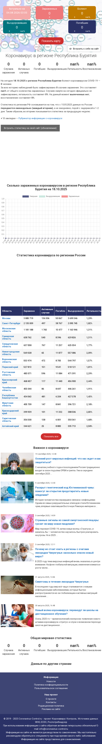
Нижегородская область (10, 352)
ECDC (44, 722)
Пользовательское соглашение (51, 688)
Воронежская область (9, 360)
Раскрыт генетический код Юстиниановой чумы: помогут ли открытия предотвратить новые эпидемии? (64, 491)
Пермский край (10, 367)
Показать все (51, 436)
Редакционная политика (51, 705)
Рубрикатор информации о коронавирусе (40, 118)
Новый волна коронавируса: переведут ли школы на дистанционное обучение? (66, 612)
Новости (51, 681)
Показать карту (51, 40)
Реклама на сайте (51, 709)
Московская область (8, 329)
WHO (37, 722)
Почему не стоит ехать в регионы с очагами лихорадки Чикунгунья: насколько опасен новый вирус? (64, 553)
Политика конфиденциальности (51, 684)
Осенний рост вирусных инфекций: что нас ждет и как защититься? (68, 460)
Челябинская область (9, 388)
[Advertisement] (51, 156)
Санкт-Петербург (11, 323)
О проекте (51, 699)
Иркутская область (7, 404)
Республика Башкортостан (10, 396)
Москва (6, 318)
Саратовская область (9, 419)
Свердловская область (10, 345)
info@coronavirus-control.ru (53, 729)
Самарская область (8, 337)
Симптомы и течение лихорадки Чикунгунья (61, 581)
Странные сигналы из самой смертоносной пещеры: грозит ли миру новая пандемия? (67, 522)
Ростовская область (8, 373)
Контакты (51, 702)
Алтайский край (10, 426)
